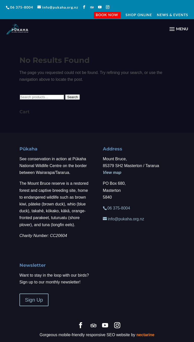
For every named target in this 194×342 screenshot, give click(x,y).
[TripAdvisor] (92, 7)
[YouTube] (100, 7)
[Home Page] (17, 28)
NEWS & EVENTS (172, 15)
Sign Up (34, 300)
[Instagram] (108, 7)
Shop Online (139, 15)
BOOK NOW (107, 15)
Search (72, 97)
